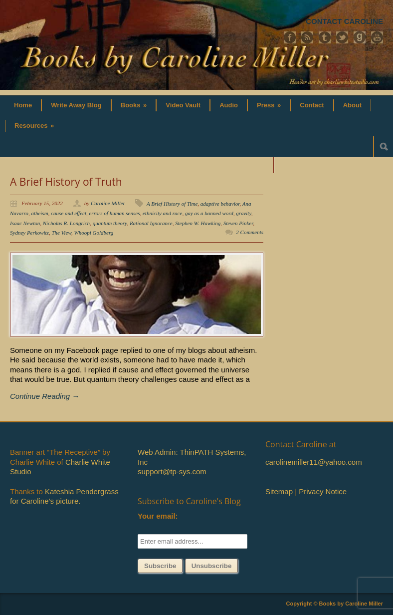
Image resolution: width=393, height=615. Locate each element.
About (352, 105)
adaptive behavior (220, 204)
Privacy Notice (323, 491)
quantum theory (110, 223)
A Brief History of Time (172, 204)
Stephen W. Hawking (197, 223)
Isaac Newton (25, 223)
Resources (34, 125)
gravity (243, 213)
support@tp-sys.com (172, 471)
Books (134, 105)
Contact (312, 105)
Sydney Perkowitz (29, 233)
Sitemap (279, 491)
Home (23, 105)
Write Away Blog (76, 105)
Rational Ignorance (151, 223)
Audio (228, 105)
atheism (39, 213)
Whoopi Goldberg (94, 233)
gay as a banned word (209, 213)
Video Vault (183, 105)
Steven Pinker (238, 223)
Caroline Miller (108, 203)
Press (269, 105)
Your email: (158, 516)
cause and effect (68, 213)
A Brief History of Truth (66, 182)
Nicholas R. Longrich (66, 223)
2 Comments (249, 232)
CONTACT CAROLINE (344, 21)
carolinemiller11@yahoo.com (313, 462)
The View (61, 233)
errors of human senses (114, 213)
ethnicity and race (162, 213)
